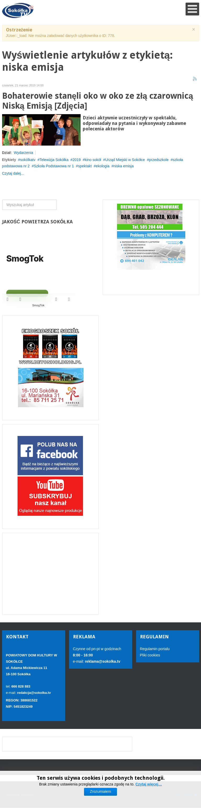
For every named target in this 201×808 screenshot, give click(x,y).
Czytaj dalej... (13, 173)
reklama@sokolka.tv (102, 661)
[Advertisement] (50, 573)
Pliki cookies (150, 655)
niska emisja (124, 166)
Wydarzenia (23, 153)
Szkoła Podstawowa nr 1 (54, 166)
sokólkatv (27, 160)
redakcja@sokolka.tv (34, 693)
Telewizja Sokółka (54, 160)
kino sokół (93, 160)
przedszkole (159, 160)
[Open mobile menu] (192, 9)
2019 (76, 160)
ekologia (102, 166)
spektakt (85, 166)
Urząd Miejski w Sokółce (125, 160)
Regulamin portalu (155, 649)
